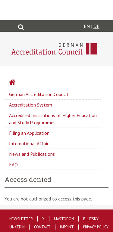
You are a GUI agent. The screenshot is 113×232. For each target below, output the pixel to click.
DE (96, 26)
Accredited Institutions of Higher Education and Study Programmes (53, 118)
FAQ (13, 164)
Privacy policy (95, 227)
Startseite (28, 83)
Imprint (67, 227)
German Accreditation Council (38, 94)
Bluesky (91, 218)
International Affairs (30, 143)
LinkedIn (17, 227)
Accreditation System (30, 105)
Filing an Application (29, 133)
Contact (42, 227)
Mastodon (64, 218)
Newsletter (21, 218)
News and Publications (32, 154)
